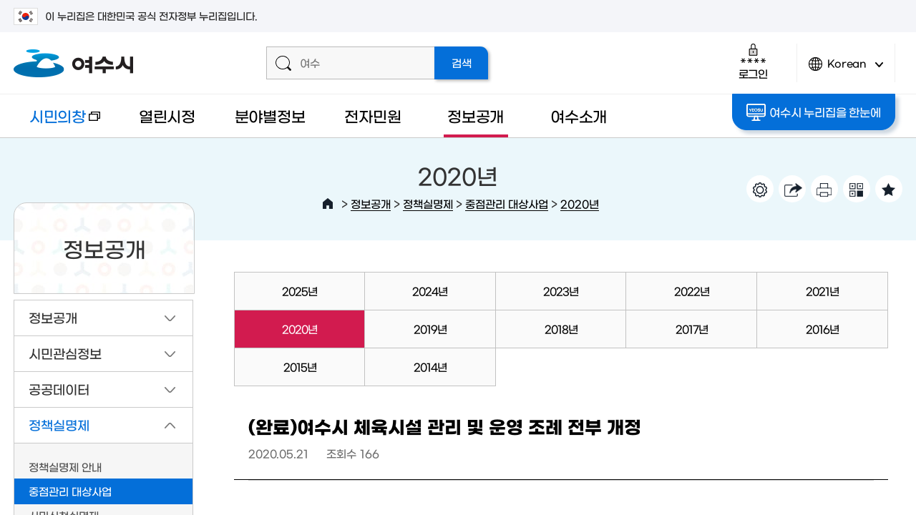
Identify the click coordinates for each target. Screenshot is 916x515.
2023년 (560, 290)
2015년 (299, 366)
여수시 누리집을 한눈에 (813, 112)
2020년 (579, 203)
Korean (846, 69)
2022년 (691, 290)
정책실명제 (428, 203)
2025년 (299, 290)
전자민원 (372, 115)
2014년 (430, 366)
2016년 (822, 328)
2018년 (561, 328)
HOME (327, 204)
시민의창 (57, 122)
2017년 (692, 328)
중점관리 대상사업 (506, 203)
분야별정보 (270, 115)
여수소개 (578, 115)
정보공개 (475, 115)
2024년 (429, 290)
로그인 (753, 61)
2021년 (822, 290)
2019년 (430, 328)
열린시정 (167, 115)
